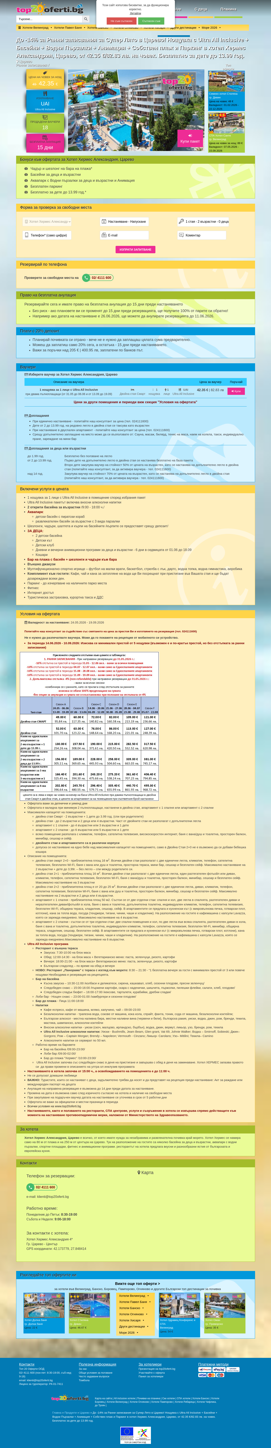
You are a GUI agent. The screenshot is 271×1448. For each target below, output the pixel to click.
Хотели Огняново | (140, 1401)
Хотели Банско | (201, 1398)
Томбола (84, 1380)
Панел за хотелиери (151, 1376)
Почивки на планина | (149, 1398)
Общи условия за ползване (96, 1372)
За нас (83, 1368)
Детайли (135, 13)
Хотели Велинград (35, 27)
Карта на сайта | (104, 1398)
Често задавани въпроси (94, 1376)
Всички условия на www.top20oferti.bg (54, 1106)
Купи (236, 391)
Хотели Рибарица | (186, 1401)
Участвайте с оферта (152, 1372)
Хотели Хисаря (130, 1320)
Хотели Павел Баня (68, 27)
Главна (56, 1412)
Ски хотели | (169, 1398)
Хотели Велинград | (118, 1401)
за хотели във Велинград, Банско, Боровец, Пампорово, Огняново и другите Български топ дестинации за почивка (137, 1289)
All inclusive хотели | (125, 1398)
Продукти (71, 1412)
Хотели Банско (129, 1308)
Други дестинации (183, 27)
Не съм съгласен (121, 21)
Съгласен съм (151, 21)
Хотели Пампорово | (163, 1401)
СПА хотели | (184, 1398)
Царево (85, 1412)
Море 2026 (209, 27)
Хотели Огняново (131, 1314)
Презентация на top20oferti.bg (157, 1368)
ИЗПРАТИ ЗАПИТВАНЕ (135, 249)
